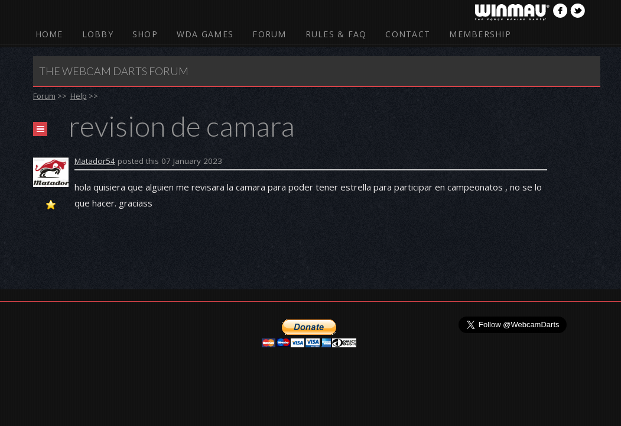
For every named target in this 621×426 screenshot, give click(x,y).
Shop (145, 34)
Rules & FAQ (336, 34)
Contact (407, 34)
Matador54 (94, 161)
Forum (269, 34)
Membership (480, 34)
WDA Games (205, 34)
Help (78, 96)
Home (49, 34)
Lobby (97, 34)
